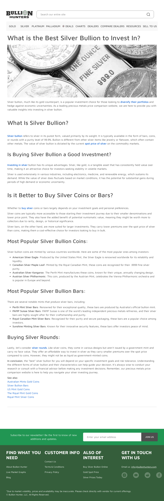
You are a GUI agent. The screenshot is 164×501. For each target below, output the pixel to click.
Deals (67, 26)
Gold (12, 26)
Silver (24, 26)
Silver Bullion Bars (17, 385)
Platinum (38, 26)
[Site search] (149, 14)
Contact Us (50, 461)
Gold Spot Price (91, 472)
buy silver (27, 208)
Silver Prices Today (92, 477)
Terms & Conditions (54, 466)
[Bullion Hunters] (19, 14)
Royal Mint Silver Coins (20, 396)
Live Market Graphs (16, 472)
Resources (133, 26)
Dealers (93, 26)
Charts (80, 26)
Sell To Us (150, 26)
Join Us (149, 437)
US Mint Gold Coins (18, 389)
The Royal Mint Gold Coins (22, 393)
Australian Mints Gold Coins (23, 381)
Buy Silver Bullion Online (95, 466)
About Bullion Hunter (16, 466)
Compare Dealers (112, 26)
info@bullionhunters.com (143, 466)
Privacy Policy (52, 472)
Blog (8, 477)
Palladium (53, 26)
